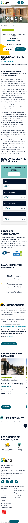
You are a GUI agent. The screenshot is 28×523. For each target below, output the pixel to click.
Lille (2, 490)
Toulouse (17, 497)
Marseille (3, 495)
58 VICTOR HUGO (6, 386)
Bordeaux (4, 488)
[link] (5, 2)
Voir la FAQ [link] (4, 505)
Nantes (3, 500)
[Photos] (7, 19)
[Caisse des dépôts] (5, 518)
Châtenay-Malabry (17, 422)
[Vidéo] (11, 19)
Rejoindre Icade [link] (6, 508)
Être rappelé (8, 49)
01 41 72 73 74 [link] (5, 468)
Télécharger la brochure (20, 49)
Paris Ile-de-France (20, 490)
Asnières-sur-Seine (5, 422)
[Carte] (20, 19)
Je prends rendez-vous (9, 343)
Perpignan (17, 493)
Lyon (2, 493)
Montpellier (4, 497)
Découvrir (6, 406)
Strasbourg (17, 495)
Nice (15, 488)
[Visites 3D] (16, 19)
